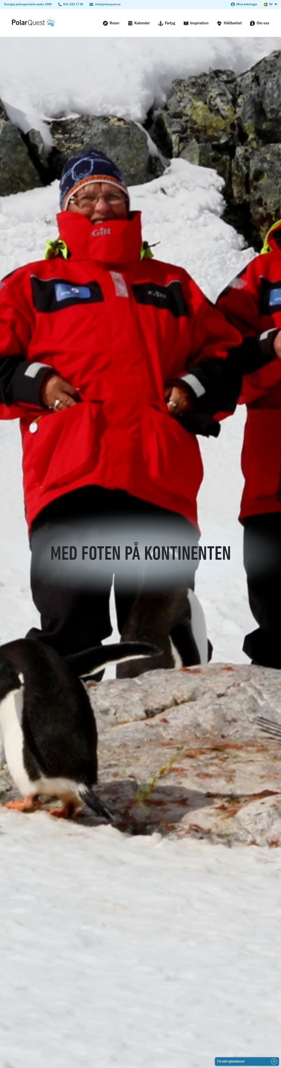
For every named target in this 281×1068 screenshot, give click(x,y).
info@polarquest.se (108, 4)
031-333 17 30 (73, 4)
